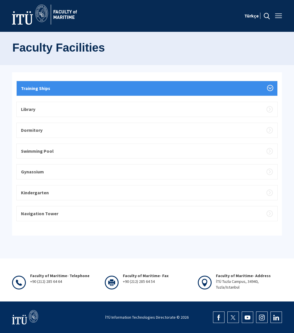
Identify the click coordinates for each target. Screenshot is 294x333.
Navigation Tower (39, 213)
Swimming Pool (37, 151)
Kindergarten (35, 192)
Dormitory (31, 130)
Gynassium (32, 172)
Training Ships (35, 88)
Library (28, 109)
